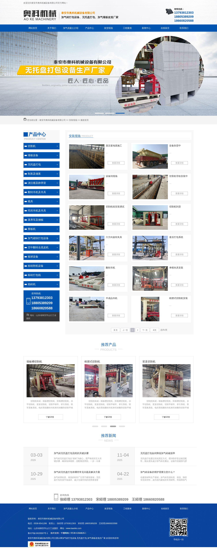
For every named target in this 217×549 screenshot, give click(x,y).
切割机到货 (175, 206)
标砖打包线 (34, 275)
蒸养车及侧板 (35, 219)
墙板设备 (33, 155)
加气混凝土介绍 (70, 28)
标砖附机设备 (35, 265)
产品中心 (89, 28)
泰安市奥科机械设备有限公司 (52, 120)
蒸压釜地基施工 (114, 145)
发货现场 (108, 28)
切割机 (32, 146)
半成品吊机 (111, 298)
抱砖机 (32, 284)
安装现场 (73, 120)
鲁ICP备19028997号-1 (38, 533)
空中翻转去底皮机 (38, 247)
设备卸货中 (175, 145)
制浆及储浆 (34, 173)
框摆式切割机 (92, 361)
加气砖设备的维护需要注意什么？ (157, 472)
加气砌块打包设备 (38, 238)
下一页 (145, 330)
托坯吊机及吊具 (37, 210)
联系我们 (184, 28)
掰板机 (32, 229)
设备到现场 (111, 176)
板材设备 (33, 256)
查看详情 (116, 163)
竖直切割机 (148, 361)
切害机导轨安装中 (178, 176)
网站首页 (33, 28)
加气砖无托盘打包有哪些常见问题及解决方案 (77, 472)
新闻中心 (146, 28)
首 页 (116, 330)
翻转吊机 (110, 267)
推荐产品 (108, 344)
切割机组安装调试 (115, 206)
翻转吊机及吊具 (37, 192)
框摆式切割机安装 (178, 298)
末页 (154, 330)
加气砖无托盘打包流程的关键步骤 (71, 453)
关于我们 (51, 28)
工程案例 (127, 28)
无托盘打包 (34, 164)
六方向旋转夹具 (114, 237)
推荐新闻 (108, 435)
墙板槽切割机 (34, 361)
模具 (30, 201)
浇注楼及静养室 (37, 183)
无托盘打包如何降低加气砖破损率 (157, 453)
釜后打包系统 (176, 237)
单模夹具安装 (176, 267)
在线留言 (165, 28)
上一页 (125, 330)
